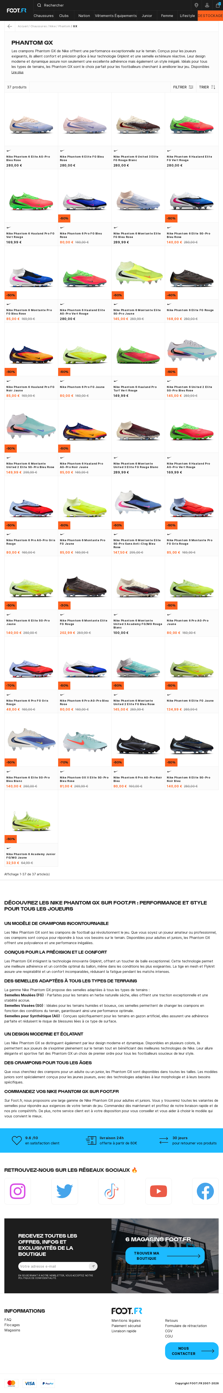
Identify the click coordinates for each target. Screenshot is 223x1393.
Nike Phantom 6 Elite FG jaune (190, 700)
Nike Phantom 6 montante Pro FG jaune (82, 542)
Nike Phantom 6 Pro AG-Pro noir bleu (137, 779)
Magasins (12, 1330)
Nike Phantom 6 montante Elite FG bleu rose (137, 235)
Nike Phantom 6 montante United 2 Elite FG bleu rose (134, 702)
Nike (52, 26)
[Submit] (39, 5)
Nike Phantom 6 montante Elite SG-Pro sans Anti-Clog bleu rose (137, 544)
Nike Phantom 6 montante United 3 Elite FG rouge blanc (136, 465)
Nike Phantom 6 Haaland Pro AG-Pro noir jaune (81, 465)
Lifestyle (187, 15)
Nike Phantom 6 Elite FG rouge (190, 310)
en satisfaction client (42, 1143)
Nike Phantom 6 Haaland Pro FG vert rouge (30, 235)
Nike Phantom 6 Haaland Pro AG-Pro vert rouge (188, 465)
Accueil (23, 26)
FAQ (8, 1319)
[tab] (111, 58)
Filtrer (183, 87)
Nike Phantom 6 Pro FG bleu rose (81, 235)
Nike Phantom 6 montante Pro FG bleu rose (29, 311)
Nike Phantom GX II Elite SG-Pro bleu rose (84, 779)
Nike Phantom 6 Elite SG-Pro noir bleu (188, 779)
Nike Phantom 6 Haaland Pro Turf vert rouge (135, 388)
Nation (84, 15)
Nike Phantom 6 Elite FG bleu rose (82, 158)
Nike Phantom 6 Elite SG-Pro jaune (28, 622)
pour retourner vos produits (194, 1143)
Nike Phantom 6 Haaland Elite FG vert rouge (189, 158)
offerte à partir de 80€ (118, 1143)
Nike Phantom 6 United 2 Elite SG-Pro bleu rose (189, 388)
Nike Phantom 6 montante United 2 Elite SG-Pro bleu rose (30, 465)
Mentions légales (126, 1320)
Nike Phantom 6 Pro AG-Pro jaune (187, 622)
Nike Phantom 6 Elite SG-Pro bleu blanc (28, 779)
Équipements (126, 15)
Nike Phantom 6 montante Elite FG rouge (84, 622)
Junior (147, 15)
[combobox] (112, 5)
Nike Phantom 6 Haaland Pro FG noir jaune (30, 388)
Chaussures (44, 15)
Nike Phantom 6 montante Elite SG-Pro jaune (137, 311)
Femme (167, 15)
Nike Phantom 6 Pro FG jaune (82, 387)
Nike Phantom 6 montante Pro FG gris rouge (189, 542)
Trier (207, 87)
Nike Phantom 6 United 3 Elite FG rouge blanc (136, 158)
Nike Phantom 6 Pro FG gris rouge (27, 702)
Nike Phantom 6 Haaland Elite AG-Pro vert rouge (82, 311)
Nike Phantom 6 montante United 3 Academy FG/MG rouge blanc (137, 624)
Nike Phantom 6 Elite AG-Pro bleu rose (28, 158)
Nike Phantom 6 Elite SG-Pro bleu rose (188, 235)
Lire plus (18, 72)
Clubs (64, 15)
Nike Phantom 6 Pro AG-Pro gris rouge (30, 542)
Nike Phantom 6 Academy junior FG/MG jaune (31, 855)
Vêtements (104, 15)
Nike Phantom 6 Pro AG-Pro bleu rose (84, 702)
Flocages (12, 1325)
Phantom (64, 26)
